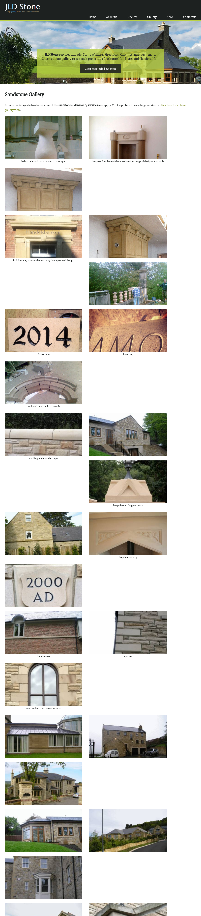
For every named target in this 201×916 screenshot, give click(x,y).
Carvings (56, 903)
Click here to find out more (100, 65)
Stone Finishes (59, 896)
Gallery (152, 8)
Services (132, 8)
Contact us (190, 8)
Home (93, 8)
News (170, 8)
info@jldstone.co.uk (164, 900)
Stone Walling (59, 892)
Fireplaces (57, 899)
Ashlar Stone (58, 889)
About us (111, 8)
